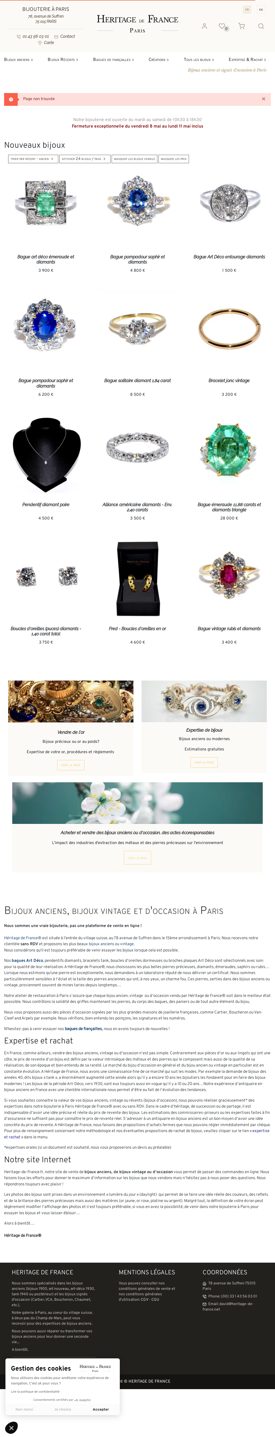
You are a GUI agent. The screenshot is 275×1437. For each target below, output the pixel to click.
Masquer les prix (174, 159)
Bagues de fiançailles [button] (115, 59)
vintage (127, 944)
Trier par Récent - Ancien (33, 159)
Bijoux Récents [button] (64, 59)
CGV (144, 1299)
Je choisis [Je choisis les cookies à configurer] (62, 1409)
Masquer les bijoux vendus (134, 159)
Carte (46, 42)
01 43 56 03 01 (33, 36)
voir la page (71, 765)
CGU (155, 1299)
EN (261, 9)
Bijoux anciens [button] (20, 59)
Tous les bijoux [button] (200, 59)
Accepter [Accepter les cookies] (101, 1409)
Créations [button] (160, 59)
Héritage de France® (22, 938)
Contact (64, 36)
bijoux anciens (101, 944)
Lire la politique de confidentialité (35, 1392)
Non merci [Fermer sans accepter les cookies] (24, 1409)
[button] (11, 1427)
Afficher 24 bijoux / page (85, 159)
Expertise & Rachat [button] (249, 59)
